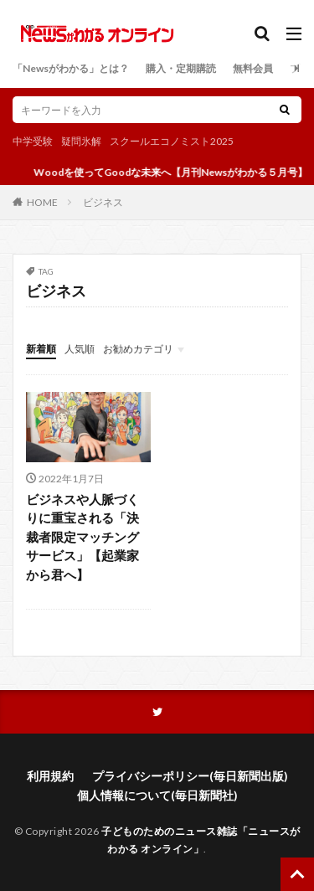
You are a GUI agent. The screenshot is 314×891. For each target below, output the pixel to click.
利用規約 (50, 776)
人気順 (79, 348)
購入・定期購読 (181, 68)
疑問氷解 (81, 141)
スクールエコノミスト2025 (172, 141)
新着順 (41, 348)
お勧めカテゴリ (138, 348)
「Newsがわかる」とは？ (71, 68)
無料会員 (253, 68)
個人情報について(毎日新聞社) (157, 795)
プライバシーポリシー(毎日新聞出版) (190, 776)
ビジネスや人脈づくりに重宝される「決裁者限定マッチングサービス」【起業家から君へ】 (82, 537)
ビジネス (103, 202)
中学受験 (33, 141)
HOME (42, 202)
